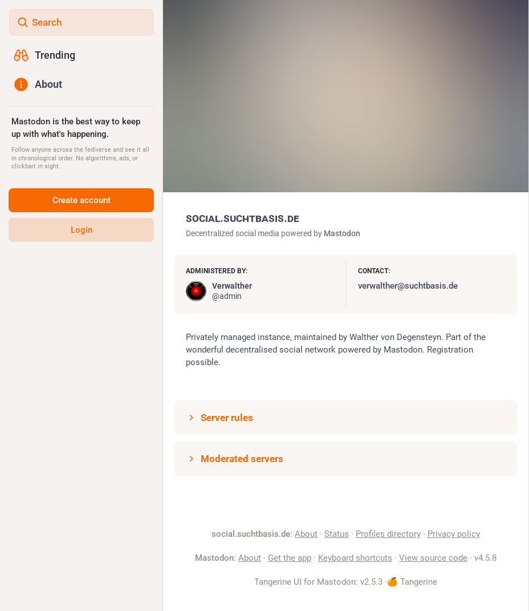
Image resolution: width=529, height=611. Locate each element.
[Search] (81, 22)
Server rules (219, 417)
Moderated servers (234, 458)
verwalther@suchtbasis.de (408, 286)
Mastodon (342, 233)
